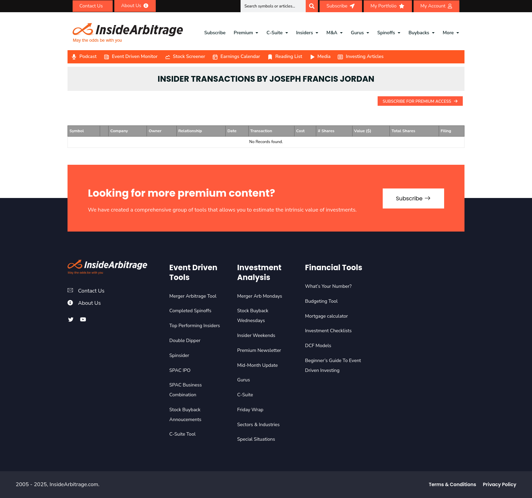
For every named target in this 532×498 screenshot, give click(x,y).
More (448, 32)
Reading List (284, 56)
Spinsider (179, 355)
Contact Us (91, 291)
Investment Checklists (328, 330)
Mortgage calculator (326, 316)
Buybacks (418, 32)
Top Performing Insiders (194, 325)
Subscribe (215, 32)
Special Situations (256, 439)
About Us (89, 303)
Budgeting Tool (321, 301)
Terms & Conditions (452, 484)
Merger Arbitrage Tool (192, 296)
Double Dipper (185, 340)
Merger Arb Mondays (259, 296)
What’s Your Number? (328, 286)
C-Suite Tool (182, 434)
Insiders (304, 32)
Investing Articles (360, 56)
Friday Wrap (250, 409)
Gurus (357, 32)
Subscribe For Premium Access (420, 101)
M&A (331, 32)
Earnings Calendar (236, 56)
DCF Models (318, 345)
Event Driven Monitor (130, 56)
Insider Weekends (256, 335)
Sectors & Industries (258, 424)
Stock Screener (185, 56)
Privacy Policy (499, 484)
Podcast (84, 56)
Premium (243, 32)
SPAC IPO (180, 370)
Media (320, 56)
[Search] (312, 6)
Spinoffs (386, 32)
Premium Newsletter (259, 350)
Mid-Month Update (257, 365)
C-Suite (275, 32)
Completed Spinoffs (190, 310)
